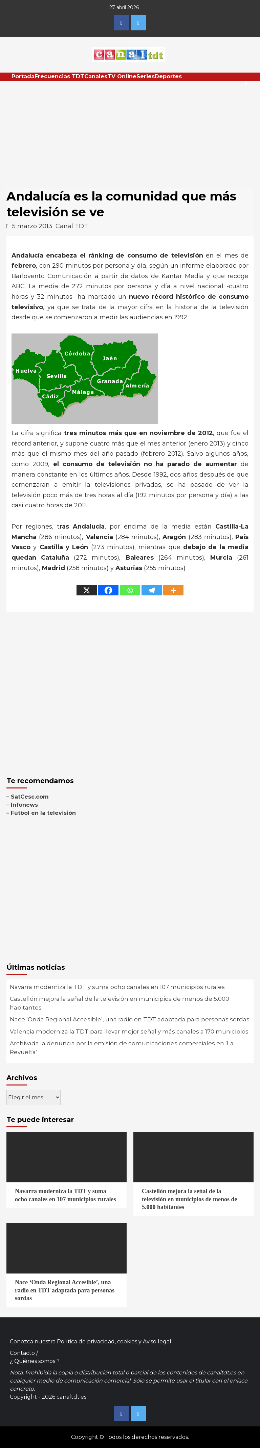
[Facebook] (108, 590)
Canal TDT (72, 226)
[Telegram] (152, 590)
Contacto (22, 1353)
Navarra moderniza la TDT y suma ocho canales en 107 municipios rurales (117, 987)
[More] (173, 590)
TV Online (121, 76)
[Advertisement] (130, 131)
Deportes (168, 76)
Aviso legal (157, 1341)
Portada (23, 76)
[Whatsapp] (130, 590)
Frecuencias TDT (59, 76)
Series (145, 76)
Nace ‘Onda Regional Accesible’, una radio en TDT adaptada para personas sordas (130, 1019)
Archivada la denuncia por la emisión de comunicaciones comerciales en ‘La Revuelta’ (122, 1047)
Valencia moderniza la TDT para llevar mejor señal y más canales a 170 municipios (129, 1031)
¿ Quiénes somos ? (35, 1361)
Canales (95, 76)
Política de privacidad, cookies (97, 1341)
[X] (87, 590)
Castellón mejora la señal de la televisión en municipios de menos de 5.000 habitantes (119, 1003)
